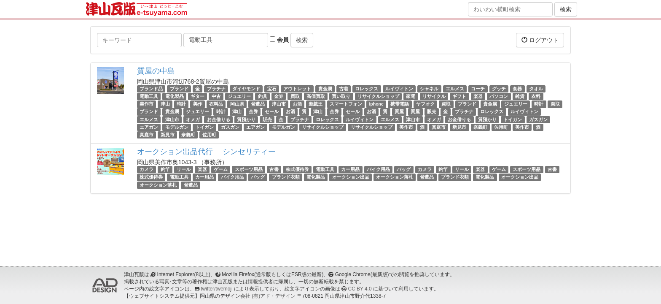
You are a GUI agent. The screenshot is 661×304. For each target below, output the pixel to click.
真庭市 (439, 127)
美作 (197, 103)
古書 (274, 169)
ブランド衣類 (286, 176)
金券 (278, 96)
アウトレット (297, 88)
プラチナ (216, 88)
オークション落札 (394, 176)
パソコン (498, 96)
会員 (279, 39)
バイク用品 (378, 169)
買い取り (341, 96)
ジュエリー (239, 96)
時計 (181, 103)
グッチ (499, 88)
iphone (376, 103)
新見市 (459, 127)
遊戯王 (315, 103)
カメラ (146, 169)
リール (184, 169)
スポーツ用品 (249, 169)
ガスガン (538, 119)
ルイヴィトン (399, 88)
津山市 (279, 103)
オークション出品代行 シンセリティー (206, 151)
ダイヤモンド (246, 88)
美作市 (146, 103)
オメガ (193, 119)
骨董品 (258, 103)
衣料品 (216, 103)
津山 (165, 103)
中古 (216, 96)
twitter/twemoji (216, 289)
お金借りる (218, 119)
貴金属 (325, 88)
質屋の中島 (156, 71)
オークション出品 (350, 176)
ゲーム (221, 169)
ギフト (459, 96)
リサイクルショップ (378, 96)
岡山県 (237, 103)
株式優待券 (297, 169)
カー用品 (350, 169)
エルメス (455, 88)
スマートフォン (346, 103)
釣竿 (165, 169)
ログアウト (540, 39)
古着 (343, 88)
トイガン (512, 119)
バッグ (404, 169)
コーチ (478, 88)
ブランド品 (151, 88)
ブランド (179, 88)
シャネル (429, 88)
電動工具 (149, 96)
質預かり (246, 119)
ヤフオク (425, 103)
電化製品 (174, 96)
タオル (536, 88)
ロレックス (366, 88)
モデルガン (176, 127)
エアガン (149, 127)
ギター (197, 96)
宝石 (272, 88)
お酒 (297, 103)
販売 (431, 111)
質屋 (399, 111)
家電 (410, 96)
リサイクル (434, 96)
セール (272, 111)
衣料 (535, 96)
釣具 (262, 96)
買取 (295, 96)
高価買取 (315, 96)
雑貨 (519, 96)
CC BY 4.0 (360, 289)
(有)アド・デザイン (274, 296)
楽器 (478, 96)
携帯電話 (399, 103)
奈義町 (480, 127)
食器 (517, 88)
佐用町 (501, 127)
